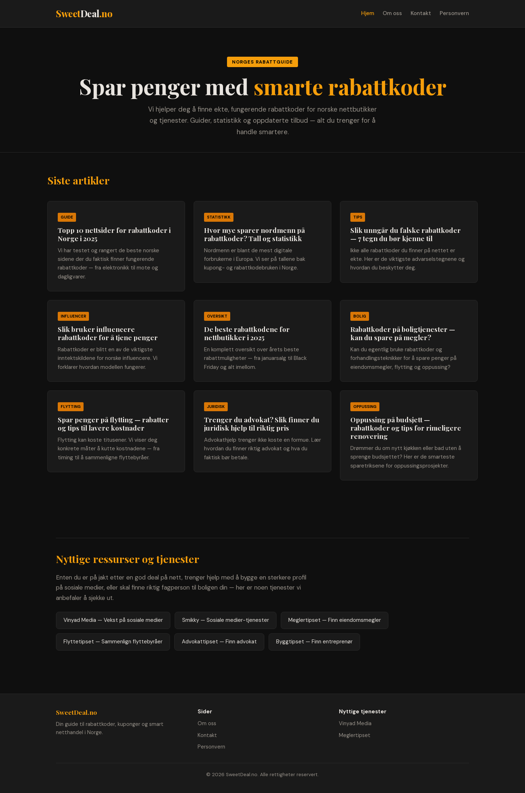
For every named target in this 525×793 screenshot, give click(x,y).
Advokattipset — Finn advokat (219, 641)
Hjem (367, 13)
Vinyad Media (355, 723)
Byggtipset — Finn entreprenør (314, 641)
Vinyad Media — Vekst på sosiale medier (113, 620)
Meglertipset (354, 735)
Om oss (392, 13)
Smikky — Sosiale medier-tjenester (225, 620)
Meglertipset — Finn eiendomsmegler (334, 620)
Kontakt (421, 13)
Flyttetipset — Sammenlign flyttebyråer (112, 641)
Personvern (454, 13)
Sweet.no (84, 13)
